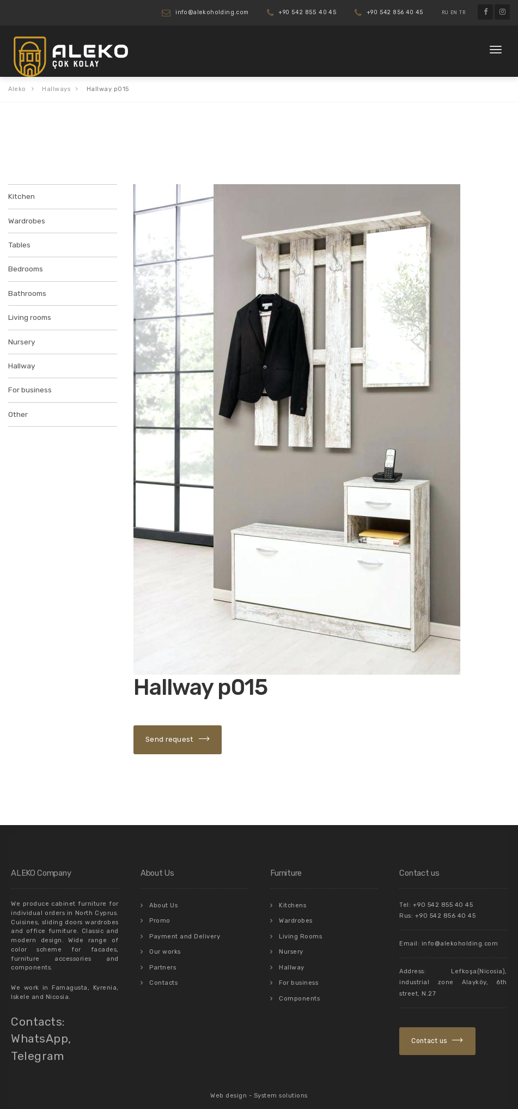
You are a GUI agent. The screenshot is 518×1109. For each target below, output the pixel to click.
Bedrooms (25, 266)
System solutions (281, 1088)
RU (445, 12)
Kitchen (20, 196)
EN (454, 12)
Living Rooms (300, 926)
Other (17, 407)
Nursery (21, 337)
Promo (159, 912)
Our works (165, 941)
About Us (163, 897)
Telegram (37, 1048)
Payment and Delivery (184, 926)
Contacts (163, 970)
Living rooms (29, 314)
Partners (162, 956)
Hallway (21, 360)
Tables (19, 243)
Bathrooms (26, 290)
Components (299, 985)
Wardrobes (26, 219)
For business (29, 384)
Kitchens (292, 897)
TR (462, 12)
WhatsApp (39, 1031)
